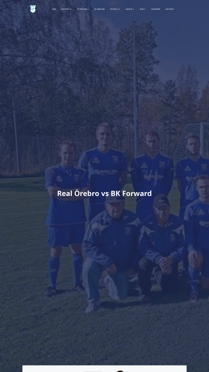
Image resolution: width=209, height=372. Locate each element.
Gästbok (170, 9)
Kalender (155, 9)
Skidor (130, 9)
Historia (66, 9)
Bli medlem (100, 9)
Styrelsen (83, 9)
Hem (54, 9)
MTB (143, 9)
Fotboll (115, 9)
